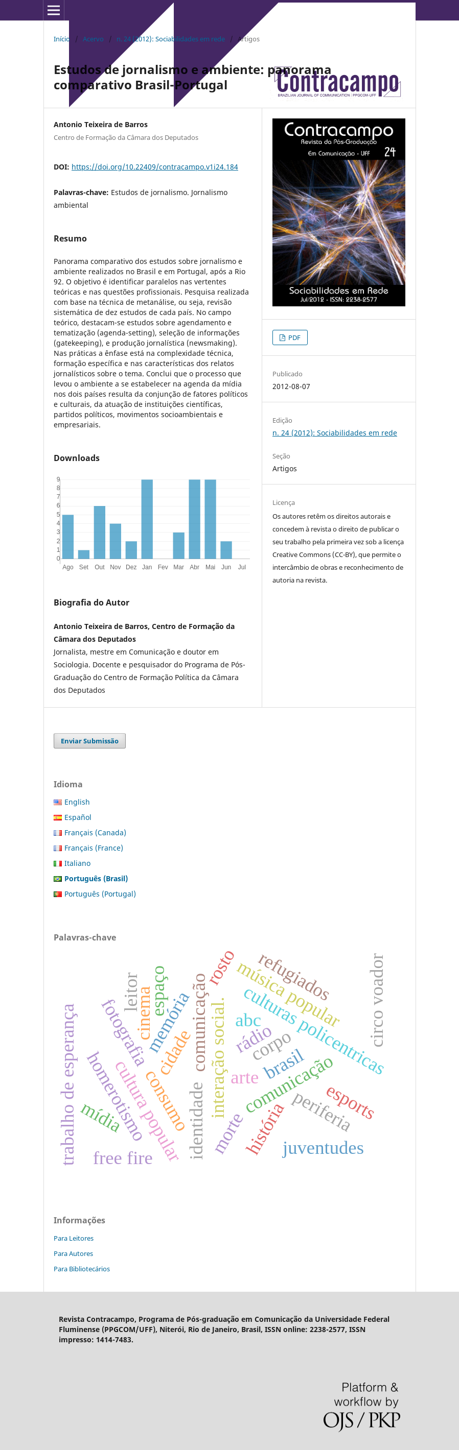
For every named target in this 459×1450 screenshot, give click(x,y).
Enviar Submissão (90, 740)
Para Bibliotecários (82, 1268)
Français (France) (93, 848)
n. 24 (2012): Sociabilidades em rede (171, 38)
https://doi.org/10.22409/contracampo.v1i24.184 (155, 167)
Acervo (93, 38)
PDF (294, 337)
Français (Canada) (95, 832)
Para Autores (73, 1253)
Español (77, 817)
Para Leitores (74, 1238)
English (77, 802)
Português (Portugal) (100, 894)
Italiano (77, 863)
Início (62, 38)
